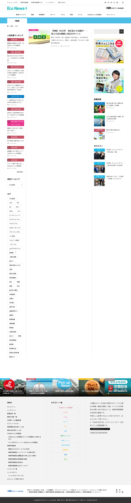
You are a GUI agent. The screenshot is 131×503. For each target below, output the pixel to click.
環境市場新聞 (24, 2)
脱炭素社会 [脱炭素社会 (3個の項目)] (12, 348)
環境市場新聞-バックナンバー (92, 492)
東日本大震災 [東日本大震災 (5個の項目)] (13, 290)
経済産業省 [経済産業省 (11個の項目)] (12, 340)
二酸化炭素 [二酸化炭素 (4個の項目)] (12, 257)
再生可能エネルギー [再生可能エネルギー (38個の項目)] (14, 265)
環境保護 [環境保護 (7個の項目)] (12, 319)
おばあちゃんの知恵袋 (94, 15)
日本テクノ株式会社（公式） (36, 490)
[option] (13, 387)
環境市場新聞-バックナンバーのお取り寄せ (21, 452)
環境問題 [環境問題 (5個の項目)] (12, 323)
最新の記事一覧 (12, 417)
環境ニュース (65, 440)
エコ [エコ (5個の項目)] (19, 211)
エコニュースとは (12, 2)
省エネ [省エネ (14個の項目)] (11, 336)
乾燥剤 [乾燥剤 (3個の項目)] (11, 253)
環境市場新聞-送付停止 (15, 462)
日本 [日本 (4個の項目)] (18, 286)
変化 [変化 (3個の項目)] (10, 282)
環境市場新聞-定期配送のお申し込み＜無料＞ (22, 456)
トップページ (11, 410)
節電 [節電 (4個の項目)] (19, 336)
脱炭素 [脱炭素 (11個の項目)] (11, 344)
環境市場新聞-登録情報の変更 (17, 459)
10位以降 (19, 172)
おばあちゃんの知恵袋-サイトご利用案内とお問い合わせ (24, 438)
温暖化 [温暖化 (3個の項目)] (11, 315)
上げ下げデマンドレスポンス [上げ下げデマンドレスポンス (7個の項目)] (14, 249)
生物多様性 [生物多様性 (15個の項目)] (12, 332)
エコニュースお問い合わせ (15, 479)
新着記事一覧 (11, 414)
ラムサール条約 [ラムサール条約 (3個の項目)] (14, 240)
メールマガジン (50, 2)
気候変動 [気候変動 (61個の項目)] (12, 294)
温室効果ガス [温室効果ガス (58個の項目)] (13, 311)
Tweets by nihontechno (98, 432)
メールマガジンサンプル (16, 476)
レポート (52, 15)
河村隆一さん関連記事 (14, 420)
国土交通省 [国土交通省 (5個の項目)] (12, 273)
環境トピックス (21, 15)
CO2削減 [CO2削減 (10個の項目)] (12, 199)
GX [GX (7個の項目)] (10, 207)
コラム (63, 15)
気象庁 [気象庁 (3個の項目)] (11, 298)
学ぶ (65, 426)
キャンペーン (111, 15)
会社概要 (50, 490)
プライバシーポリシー (62, 490)
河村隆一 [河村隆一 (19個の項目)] (12, 303)
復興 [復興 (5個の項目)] (10, 286)
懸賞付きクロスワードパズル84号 (18, 449)
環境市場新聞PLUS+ (37, 2)
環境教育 (42, 15)
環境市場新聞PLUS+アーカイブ (18, 466)
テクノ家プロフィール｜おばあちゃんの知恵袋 (22, 442)
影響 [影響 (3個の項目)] (18, 282)
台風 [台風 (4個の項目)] (10, 269)
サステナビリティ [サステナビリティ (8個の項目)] (14, 219)
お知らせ (73, 490)
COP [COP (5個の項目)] (10, 203)
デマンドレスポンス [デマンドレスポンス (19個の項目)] (14, 232)
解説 (71, 15)
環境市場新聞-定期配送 (36, 492)
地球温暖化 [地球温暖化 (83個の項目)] (12, 278)
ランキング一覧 (12, 469)
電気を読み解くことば (14, 430)
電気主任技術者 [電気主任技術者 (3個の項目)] (14, 353)
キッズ (80, 15)
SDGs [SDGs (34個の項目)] (11, 211)
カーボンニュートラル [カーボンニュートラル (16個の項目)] (14, 215)
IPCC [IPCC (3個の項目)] (17, 207)
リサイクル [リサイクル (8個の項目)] (12, 244)
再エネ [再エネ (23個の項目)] (11, 261)
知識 (32, 15)
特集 (65, 431)
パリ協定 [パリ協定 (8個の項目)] (12, 236)
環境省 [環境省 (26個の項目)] (11, 328)
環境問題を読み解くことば (15, 427)
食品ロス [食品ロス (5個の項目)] (12, 357)
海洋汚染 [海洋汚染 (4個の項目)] (12, 307)
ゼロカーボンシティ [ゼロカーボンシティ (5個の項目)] (14, 228)
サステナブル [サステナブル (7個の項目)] (13, 224)
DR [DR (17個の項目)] (18, 203)
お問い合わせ (62, 2)
